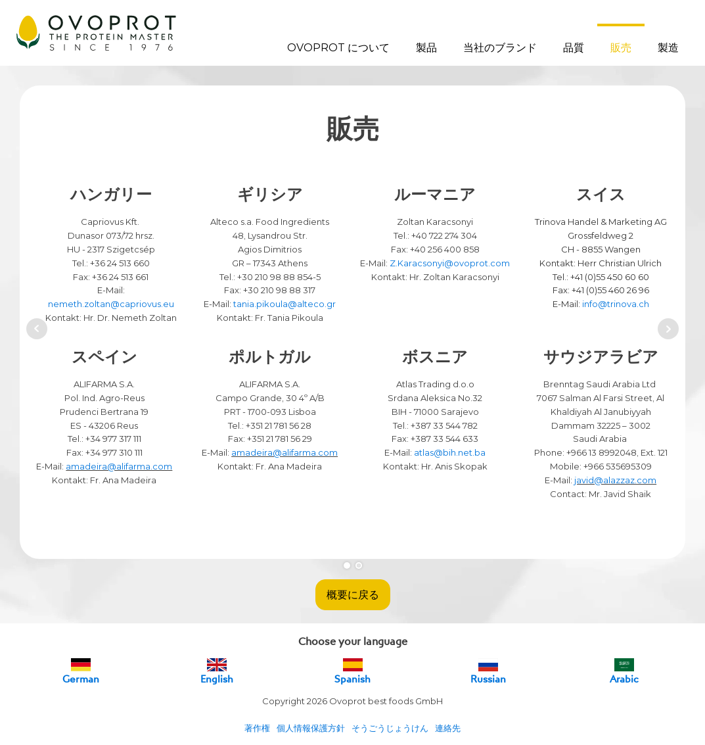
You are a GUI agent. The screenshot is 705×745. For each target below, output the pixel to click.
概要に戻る (353, 594)
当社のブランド (500, 47)
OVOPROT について (338, 47)
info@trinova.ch (615, 304)
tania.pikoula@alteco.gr (284, 304)
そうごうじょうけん (390, 728)
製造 (668, 47)
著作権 (257, 728)
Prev (36, 328)
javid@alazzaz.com (615, 480)
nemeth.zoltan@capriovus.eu (111, 304)
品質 (573, 47)
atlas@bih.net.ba (450, 452)
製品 (426, 47)
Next (668, 328)
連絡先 (448, 728)
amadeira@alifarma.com (119, 466)
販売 (620, 47)
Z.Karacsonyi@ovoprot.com (450, 263)
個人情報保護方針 (311, 728)
